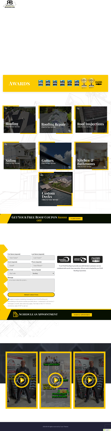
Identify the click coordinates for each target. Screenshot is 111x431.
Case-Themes (64, 426)
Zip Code (10, 270)
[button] (21, 380)
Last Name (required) (38, 254)
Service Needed (36, 270)
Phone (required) (37, 262)
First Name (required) (14, 254)
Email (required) (12, 262)
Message (10, 277)
